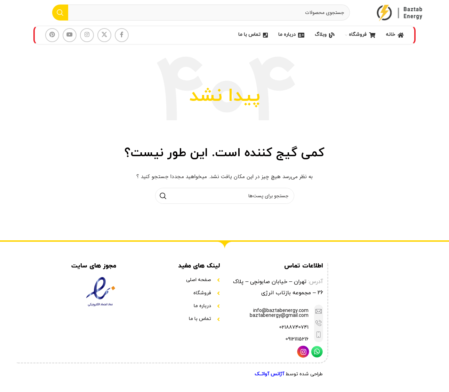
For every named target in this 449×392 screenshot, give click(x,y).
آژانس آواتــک (269, 380)
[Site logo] (400, 15)
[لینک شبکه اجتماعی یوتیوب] (70, 41)
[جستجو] (201, 16)
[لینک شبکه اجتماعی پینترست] (52, 41)
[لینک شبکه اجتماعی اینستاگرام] (87, 41)
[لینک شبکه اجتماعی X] (104, 41)
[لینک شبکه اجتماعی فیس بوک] (122, 41)
